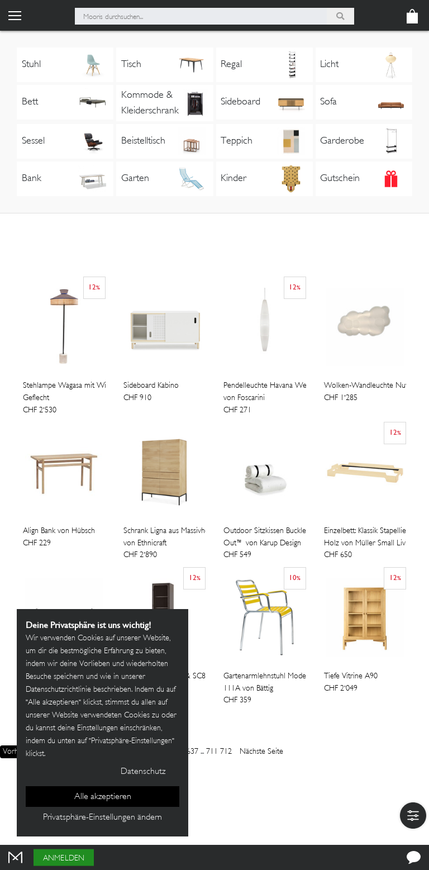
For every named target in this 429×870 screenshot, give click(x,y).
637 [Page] (192, 751)
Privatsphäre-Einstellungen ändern (102, 818)
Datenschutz (143, 772)
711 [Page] (212, 751)
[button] (413, 815)
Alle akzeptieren (102, 797)
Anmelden (63, 858)
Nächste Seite (261, 751)
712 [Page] (226, 751)
